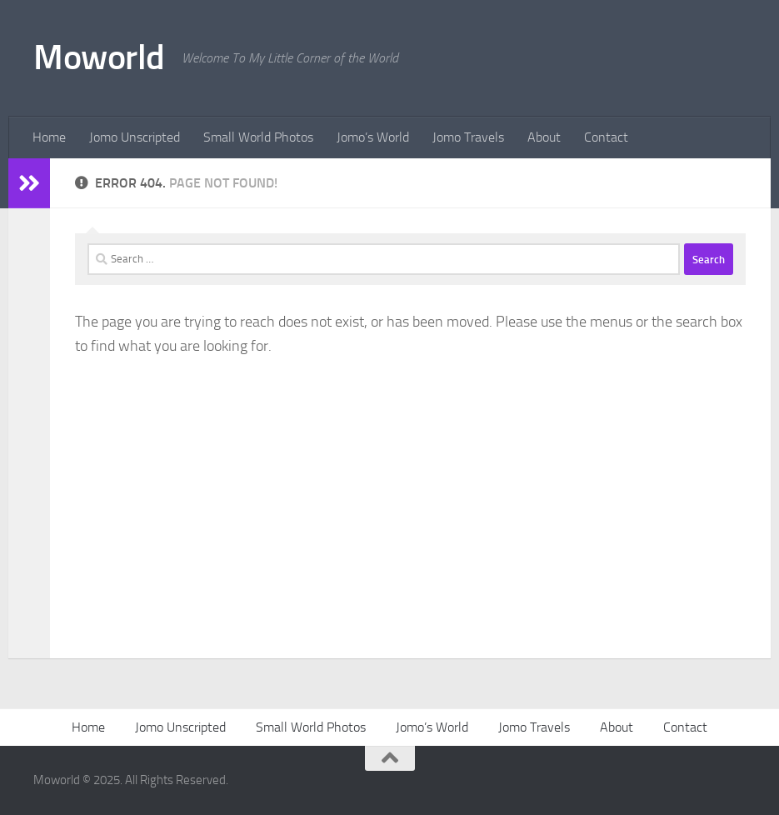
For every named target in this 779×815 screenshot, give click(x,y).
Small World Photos (258, 137)
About (544, 137)
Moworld (99, 57)
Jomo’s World (373, 137)
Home (49, 137)
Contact (606, 137)
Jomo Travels (468, 137)
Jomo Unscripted (134, 137)
